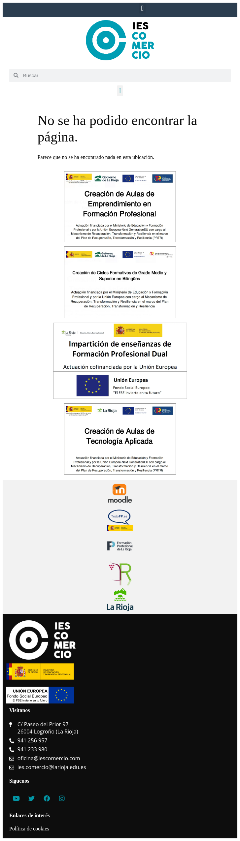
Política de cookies (29, 828)
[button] (142, 8)
